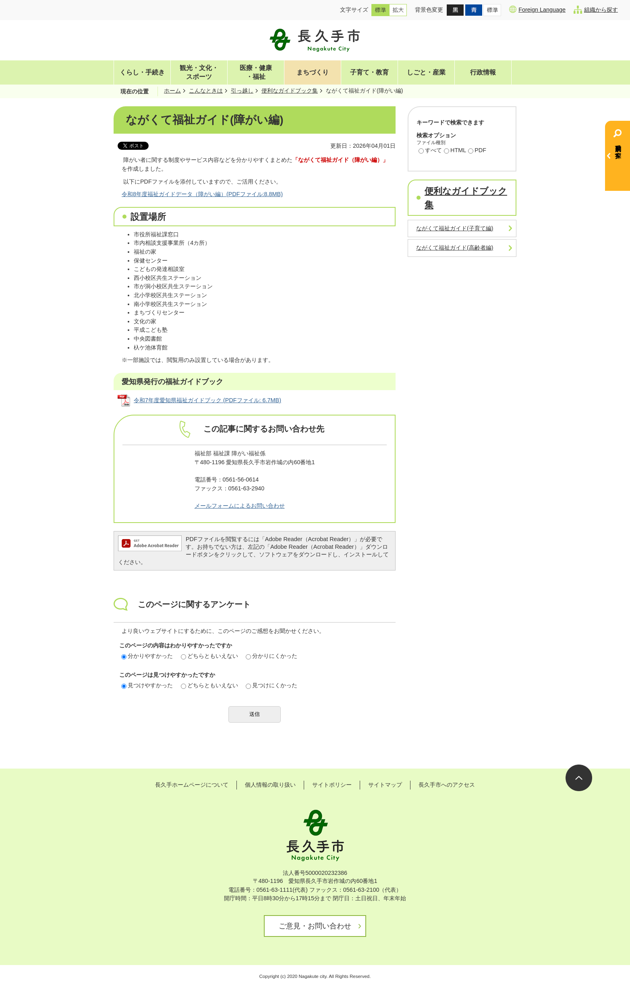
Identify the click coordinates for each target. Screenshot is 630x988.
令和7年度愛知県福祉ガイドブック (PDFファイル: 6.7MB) (207, 400)
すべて (430, 151)
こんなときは (206, 90)
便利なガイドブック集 (289, 90)
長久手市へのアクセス (447, 784)
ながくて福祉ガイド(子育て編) (454, 228)
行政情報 (483, 72)
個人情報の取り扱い (270, 784)
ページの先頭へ (579, 778)
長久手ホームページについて (191, 784)
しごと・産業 (426, 72)
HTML (455, 151)
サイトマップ (385, 784)
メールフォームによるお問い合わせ (240, 505)
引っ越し (242, 90)
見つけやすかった (147, 685)
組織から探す (596, 10)
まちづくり (312, 72)
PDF (477, 151)
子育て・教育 (369, 72)
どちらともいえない (209, 656)
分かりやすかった (147, 656)
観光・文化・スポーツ (199, 72)
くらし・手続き (142, 72)
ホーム (172, 90)
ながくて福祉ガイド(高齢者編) (454, 247)
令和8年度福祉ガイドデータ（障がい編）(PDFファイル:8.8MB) (202, 194)
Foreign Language (537, 9)
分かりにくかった (271, 656)
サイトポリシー (332, 784)
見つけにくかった (271, 685)
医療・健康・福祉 (256, 72)
